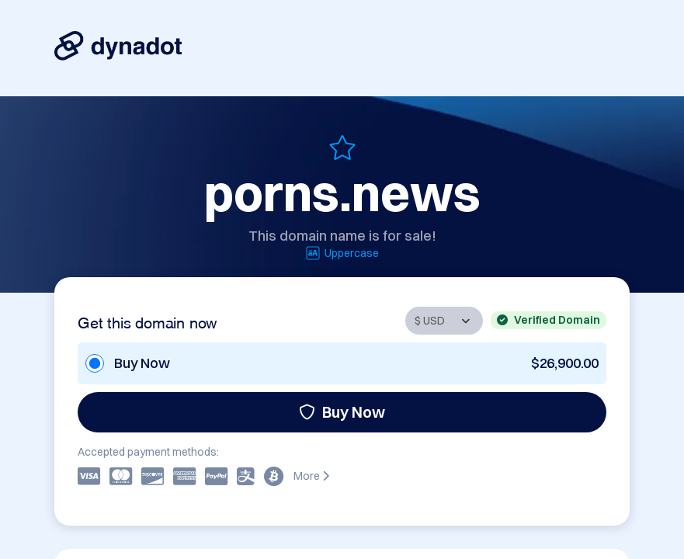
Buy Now (342, 412)
